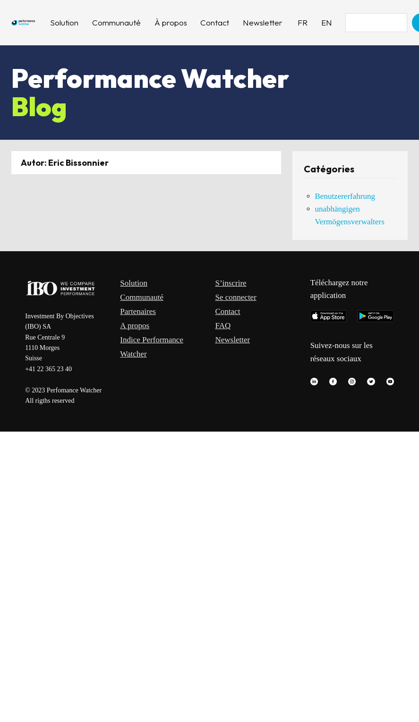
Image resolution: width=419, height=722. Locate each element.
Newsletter (232, 339)
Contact (227, 311)
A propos (134, 325)
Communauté (141, 297)
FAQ (223, 325)
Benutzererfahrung (345, 196)
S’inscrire (231, 283)
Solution (133, 283)
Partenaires (138, 311)
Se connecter (236, 297)
